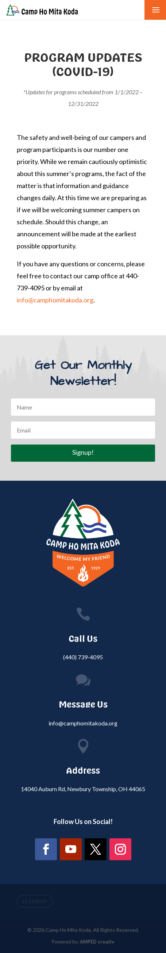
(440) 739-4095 (83, 656)
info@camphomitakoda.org (55, 300)
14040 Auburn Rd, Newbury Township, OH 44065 (83, 788)
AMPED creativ (97, 942)
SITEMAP (34, 901)
